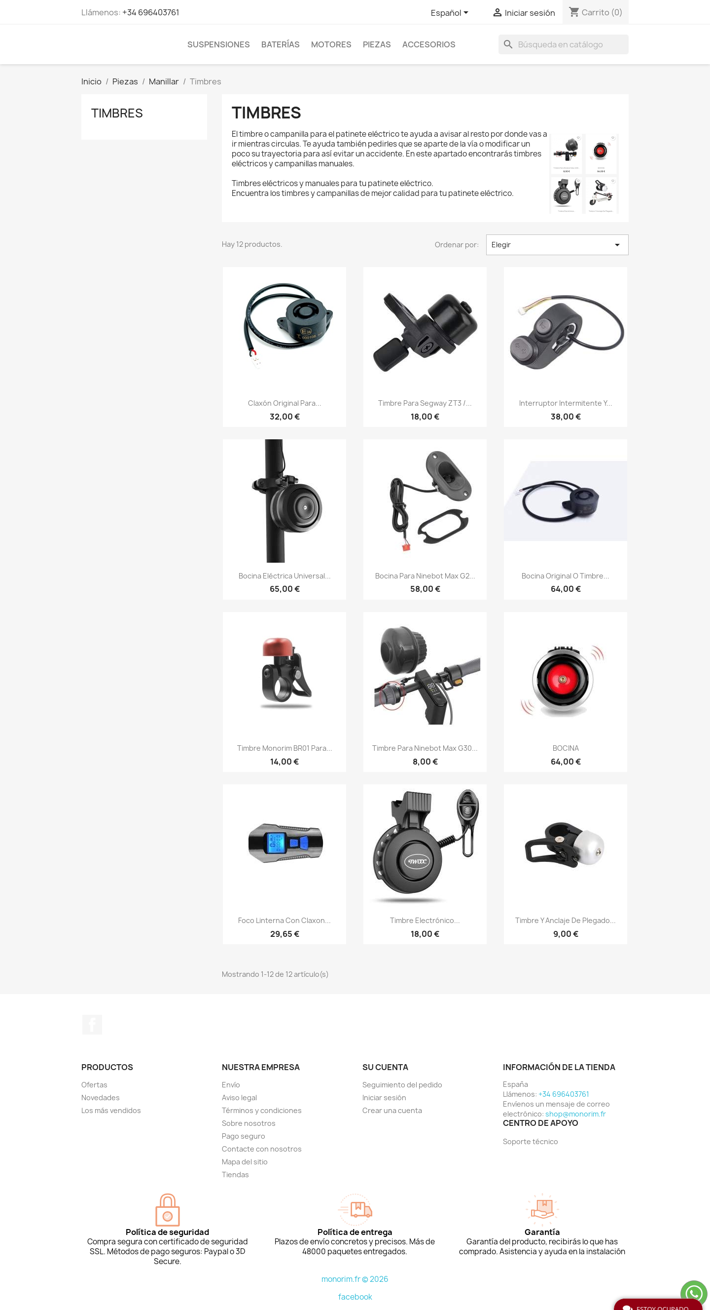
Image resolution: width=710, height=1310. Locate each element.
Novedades (100, 1097)
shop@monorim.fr (575, 1113)
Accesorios (429, 44)
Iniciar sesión (384, 1097)
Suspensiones (218, 44)
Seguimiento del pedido (402, 1084)
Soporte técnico (530, 1141)
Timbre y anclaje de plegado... (565, 920)
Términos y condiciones (262, 1110)
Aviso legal (239, 1097)
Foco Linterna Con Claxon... (284, 920)
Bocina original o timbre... (565, 575)
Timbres (117, 113)
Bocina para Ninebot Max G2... (425, 575)
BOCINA (566, 748)
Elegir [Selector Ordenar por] (557, 245)
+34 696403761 (150, 12)
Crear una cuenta (392, 1110)
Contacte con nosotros (262, 1149)
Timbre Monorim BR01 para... (284, 748)
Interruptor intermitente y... (565, 403)
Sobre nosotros (249, 1123)
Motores (331, 44)
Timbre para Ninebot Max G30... (425, 748)
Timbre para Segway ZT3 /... (425, 403)
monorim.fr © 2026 (355, 1279)
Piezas (377, 44)
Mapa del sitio (245, 1161)
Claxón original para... (284, 403)
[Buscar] (563, 44)
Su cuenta (385, 1067)
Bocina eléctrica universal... (285, 575)
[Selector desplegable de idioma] (451, 13)
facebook (355, 1297)
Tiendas (235, 1174)
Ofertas (94, 1084)
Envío (231, 1084)
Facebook (92, 1025)
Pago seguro (243, 1136)
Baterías (280, 44)
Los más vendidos (111, 1110)
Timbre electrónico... (425, 920)
